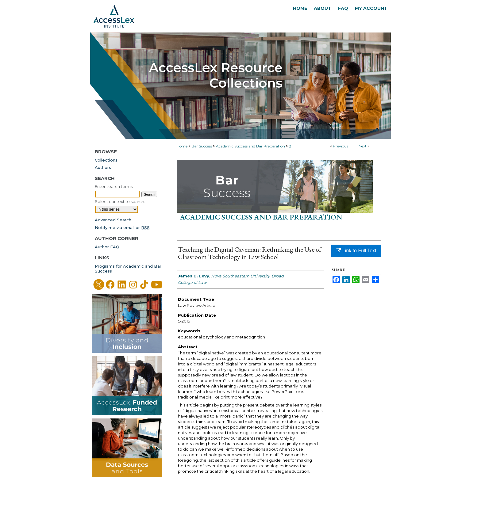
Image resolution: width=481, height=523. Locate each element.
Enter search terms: (114, 186)
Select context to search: (120, 201)
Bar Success (201, 146)
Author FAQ (107, 246)
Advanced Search (113, 219)
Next (363, 146)
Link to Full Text (356, 250)
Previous (340, 146)
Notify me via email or (122, 227)
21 (290, 146)
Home (182, 146)
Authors (103, 167)
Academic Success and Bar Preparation (250, 146)
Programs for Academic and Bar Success (128, 268)
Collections (106, 160)
